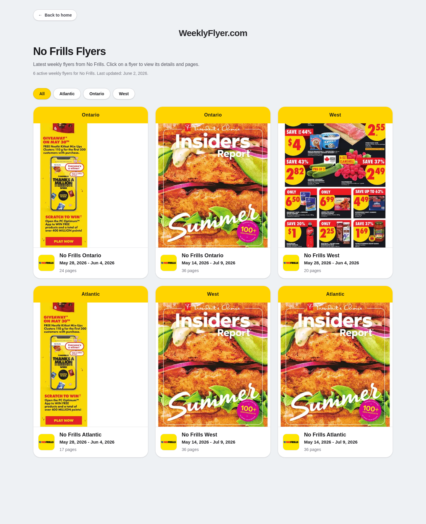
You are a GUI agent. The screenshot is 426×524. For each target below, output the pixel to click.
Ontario (96, 93)
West (124, 93)
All (42, 93)
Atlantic (67, 93)
